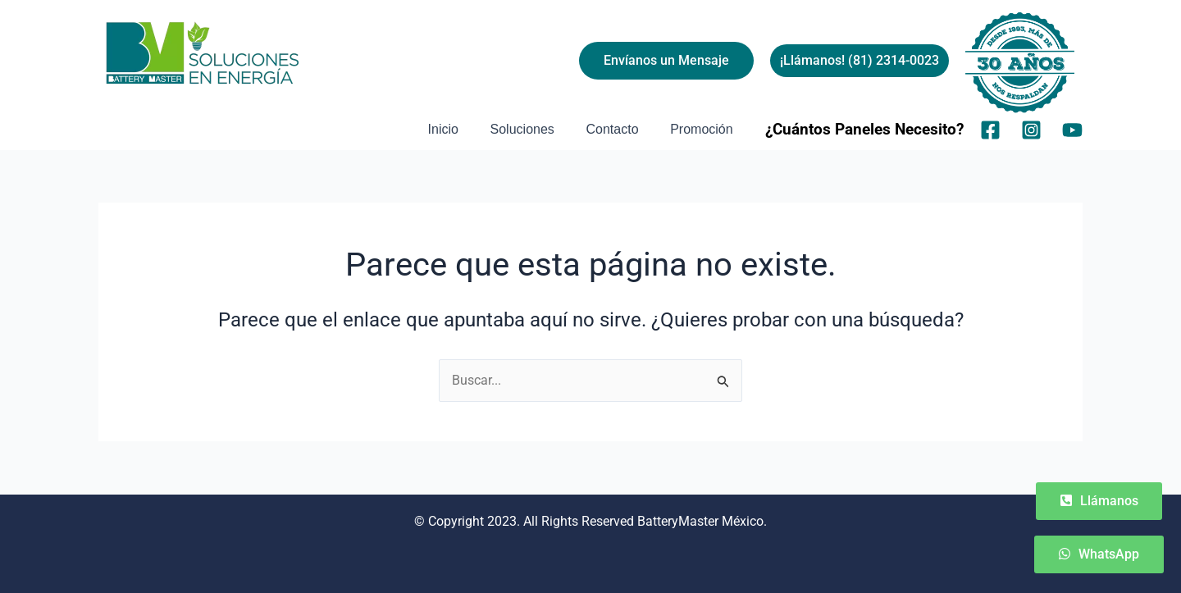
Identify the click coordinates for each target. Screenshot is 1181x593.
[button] (859, 60)
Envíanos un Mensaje (666, 60)
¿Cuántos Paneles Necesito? (864, 130)
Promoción (704, 129)
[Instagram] (1031, 130)
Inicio (462, 129)
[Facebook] (990, 130)
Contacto (620, 129)
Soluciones (536, 129)
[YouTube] (1072, 130)
